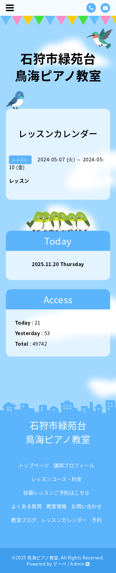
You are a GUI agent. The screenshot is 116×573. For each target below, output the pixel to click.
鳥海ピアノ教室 (42, 557)
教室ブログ (24, 519)
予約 (97, 519)
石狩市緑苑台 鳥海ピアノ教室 (58, 67)
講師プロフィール (74, 465)
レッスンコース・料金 (56, 479)
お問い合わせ (86, 506)
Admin (77, 564)
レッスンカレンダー (64, 519)
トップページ (34, 465)
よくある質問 (26, 506)
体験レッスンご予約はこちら (56, 492)
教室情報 (56, 506)
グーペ (60, 564)
